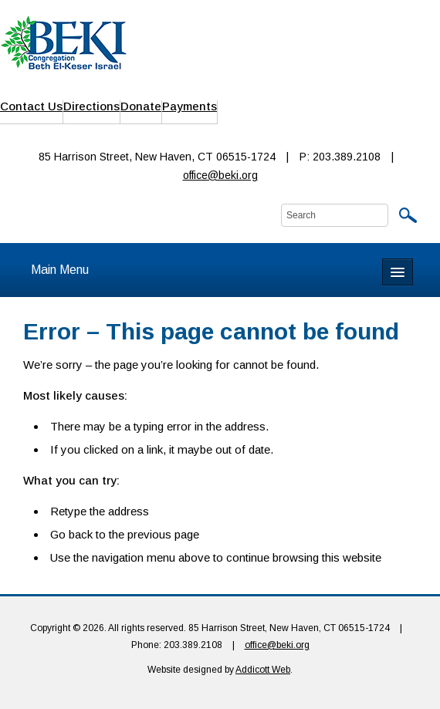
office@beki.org (220, 175)
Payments (189, 106)
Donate (140, 106)
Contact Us (31, 106)
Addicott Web (262, 669)
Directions (91, 106)
